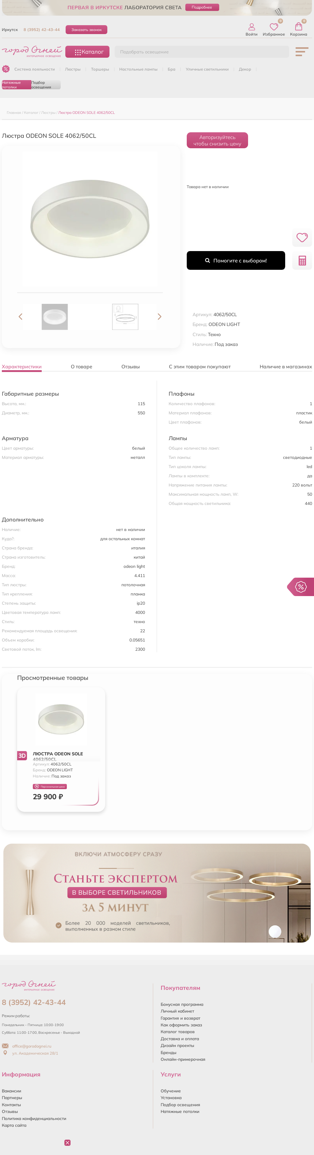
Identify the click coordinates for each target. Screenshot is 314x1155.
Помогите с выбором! (236, 260)
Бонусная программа (182, 1004)
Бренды (168, 1052)
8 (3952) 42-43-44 (42, 29)
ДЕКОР (245, 69)
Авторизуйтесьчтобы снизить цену (217, 140)
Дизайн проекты (177, 1045)
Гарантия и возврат (180, 1018)
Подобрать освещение (144, 52)
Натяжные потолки (11, 84)
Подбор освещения (41, 84)
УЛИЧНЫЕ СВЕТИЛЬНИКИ (207, 69)
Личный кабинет (177, 1011)
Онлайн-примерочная (183, 1059)
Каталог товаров (178, 1031)
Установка (171, 1097)
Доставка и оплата (180, 1038)
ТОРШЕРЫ (100, 69)
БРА (171, 69)
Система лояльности (34, 69)
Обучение (171, 1090)
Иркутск (10, 29)
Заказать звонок (86, 29)
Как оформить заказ (181, 1024)
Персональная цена (50, 786)
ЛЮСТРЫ (73, 69)
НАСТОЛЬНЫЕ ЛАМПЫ (138, 69)
